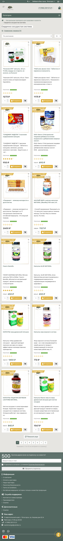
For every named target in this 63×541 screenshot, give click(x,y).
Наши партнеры (8, 482)
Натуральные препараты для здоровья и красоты (23, 20)
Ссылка (5, 502)
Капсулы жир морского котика (45, 332)
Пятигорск (50, 1)
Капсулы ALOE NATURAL (43, 266)
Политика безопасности (11, 485)
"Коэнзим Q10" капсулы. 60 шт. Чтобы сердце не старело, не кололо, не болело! (14, 71)
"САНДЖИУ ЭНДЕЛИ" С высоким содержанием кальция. (15, 136)
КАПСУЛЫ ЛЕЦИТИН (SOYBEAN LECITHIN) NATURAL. (14, 399)
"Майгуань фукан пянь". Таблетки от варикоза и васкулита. (47, 70)
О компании (7, 477)
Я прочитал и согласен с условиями (23, 464)
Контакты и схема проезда (12, 497)
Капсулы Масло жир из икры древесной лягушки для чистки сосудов (45, 400)
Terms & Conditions (9, 487)
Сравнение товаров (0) (11, 31)
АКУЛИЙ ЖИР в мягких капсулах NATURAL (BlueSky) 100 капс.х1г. (46, 201)
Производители (8, 500)
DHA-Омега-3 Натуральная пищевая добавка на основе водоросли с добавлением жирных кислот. (47, 138)
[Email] (31, 461)
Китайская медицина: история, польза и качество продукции (24, 490)
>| (45, 443)
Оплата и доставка (9, 480)
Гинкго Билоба (8, 266)
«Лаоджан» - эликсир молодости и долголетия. (16, 201)
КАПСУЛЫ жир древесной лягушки (16, 332)
